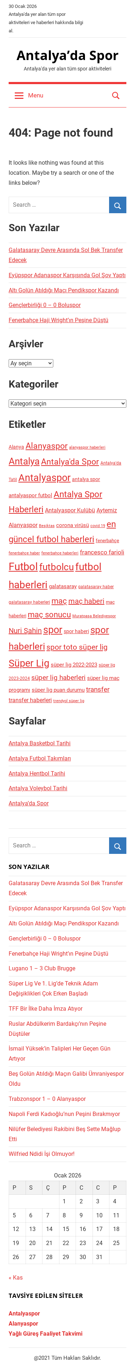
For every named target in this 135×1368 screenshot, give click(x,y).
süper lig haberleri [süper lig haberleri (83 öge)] (58, 677)
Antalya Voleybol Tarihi (38, 788)
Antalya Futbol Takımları (40, 758)
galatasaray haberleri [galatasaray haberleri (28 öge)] (29, 602)
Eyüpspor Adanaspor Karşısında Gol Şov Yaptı (67, 275)
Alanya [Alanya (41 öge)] (16, 447)
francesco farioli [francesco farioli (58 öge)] (102, 552)
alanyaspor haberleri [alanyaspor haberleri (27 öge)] (87, 447)
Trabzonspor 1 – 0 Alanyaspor (47, 1098)
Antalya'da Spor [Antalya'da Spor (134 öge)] (70, 462)
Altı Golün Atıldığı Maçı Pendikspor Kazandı (64, 290)
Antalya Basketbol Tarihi (40, 743)
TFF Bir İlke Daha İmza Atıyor (45, 1008)
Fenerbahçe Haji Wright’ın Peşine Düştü (58, 320)
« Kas (16, 1277)
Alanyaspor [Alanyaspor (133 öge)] (47, 446)
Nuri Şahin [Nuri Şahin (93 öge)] (25, 630)
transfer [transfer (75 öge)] (97, 690)
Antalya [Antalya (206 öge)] (24, 461)
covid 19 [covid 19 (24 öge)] (97, 525)
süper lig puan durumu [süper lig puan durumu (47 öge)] (58, 690)
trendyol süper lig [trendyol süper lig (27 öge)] (68, 700)
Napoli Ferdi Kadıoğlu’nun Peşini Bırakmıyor (64, 1114)
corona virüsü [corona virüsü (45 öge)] (72, 525)
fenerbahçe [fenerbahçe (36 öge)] (107, 540)
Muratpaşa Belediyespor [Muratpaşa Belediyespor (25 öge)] (94, 616)
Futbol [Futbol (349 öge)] (23, 567)
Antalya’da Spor (67, 55)
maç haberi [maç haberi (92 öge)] (86, 601)
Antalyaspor (24, 1313)
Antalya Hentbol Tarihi (37, 773)
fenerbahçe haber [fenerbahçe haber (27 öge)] (24, 552)
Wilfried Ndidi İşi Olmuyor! (42, 1153)
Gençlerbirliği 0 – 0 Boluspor (45, 305)
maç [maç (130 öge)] (59, 600)
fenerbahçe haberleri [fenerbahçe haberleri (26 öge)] (59, 553)
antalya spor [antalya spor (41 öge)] (86, 479)
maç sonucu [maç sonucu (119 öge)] (49, 614)
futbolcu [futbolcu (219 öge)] (56, 567)
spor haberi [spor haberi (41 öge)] (76, 631)
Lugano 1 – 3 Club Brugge (42, 968)
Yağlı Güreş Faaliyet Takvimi (45, 1333)
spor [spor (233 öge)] (52, 629)
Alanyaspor (23, 1323)
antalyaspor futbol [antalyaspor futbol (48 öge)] (30, 495)
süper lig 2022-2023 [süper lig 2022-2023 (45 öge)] (74, 665)
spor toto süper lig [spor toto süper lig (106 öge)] (77, 647)
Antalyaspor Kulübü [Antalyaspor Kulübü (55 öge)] (70, 510)
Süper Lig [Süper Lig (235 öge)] (29, 663)
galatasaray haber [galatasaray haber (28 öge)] (96, 586)
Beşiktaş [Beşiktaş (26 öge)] (47, 525)
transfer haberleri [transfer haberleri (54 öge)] (30, 700)
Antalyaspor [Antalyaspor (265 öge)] (44, 478)
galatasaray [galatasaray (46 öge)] (63, 586)
